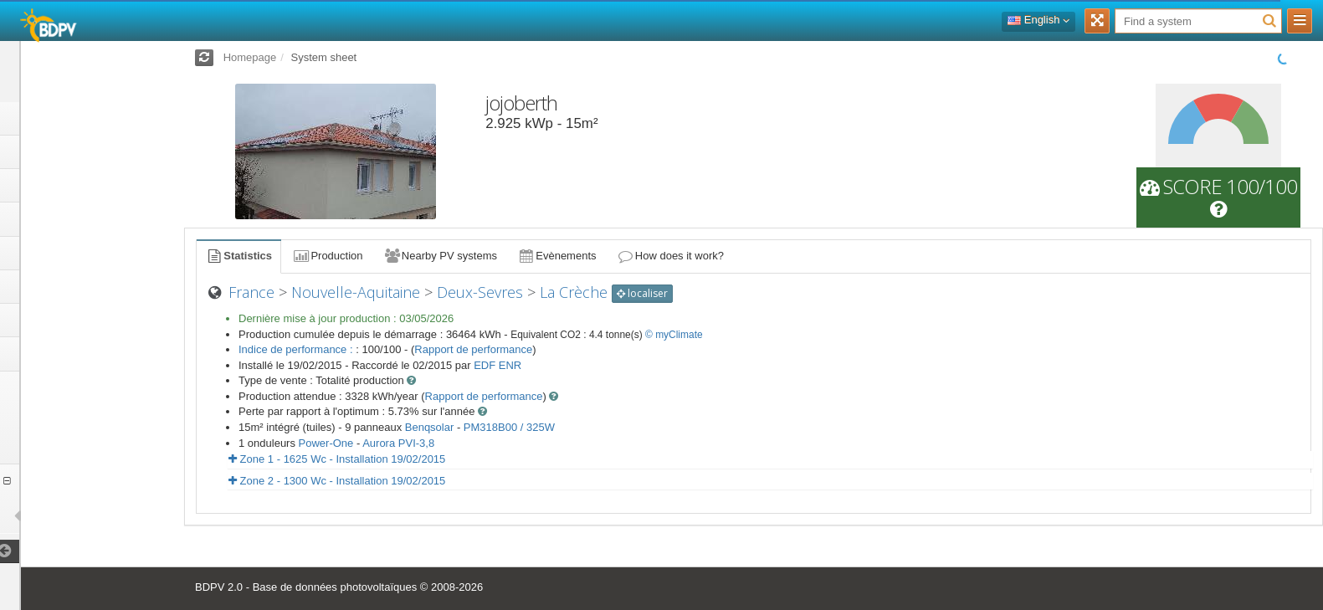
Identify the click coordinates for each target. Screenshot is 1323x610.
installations (67, 515)
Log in (90, 70)
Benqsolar (429, 427)
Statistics (238, 255)
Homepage (250, 57)
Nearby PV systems (440, 255)
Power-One (326, 443)
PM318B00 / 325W (509, 427)
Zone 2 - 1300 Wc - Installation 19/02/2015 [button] (336, 480)
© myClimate (674, 335)
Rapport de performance (473, 349)
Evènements (557, 255)
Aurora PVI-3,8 (398, 443)
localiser (642, 293)
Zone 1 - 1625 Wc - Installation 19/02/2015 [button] (336, 459)
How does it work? (671, 255)
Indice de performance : (297, 349)
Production (327, 255)
